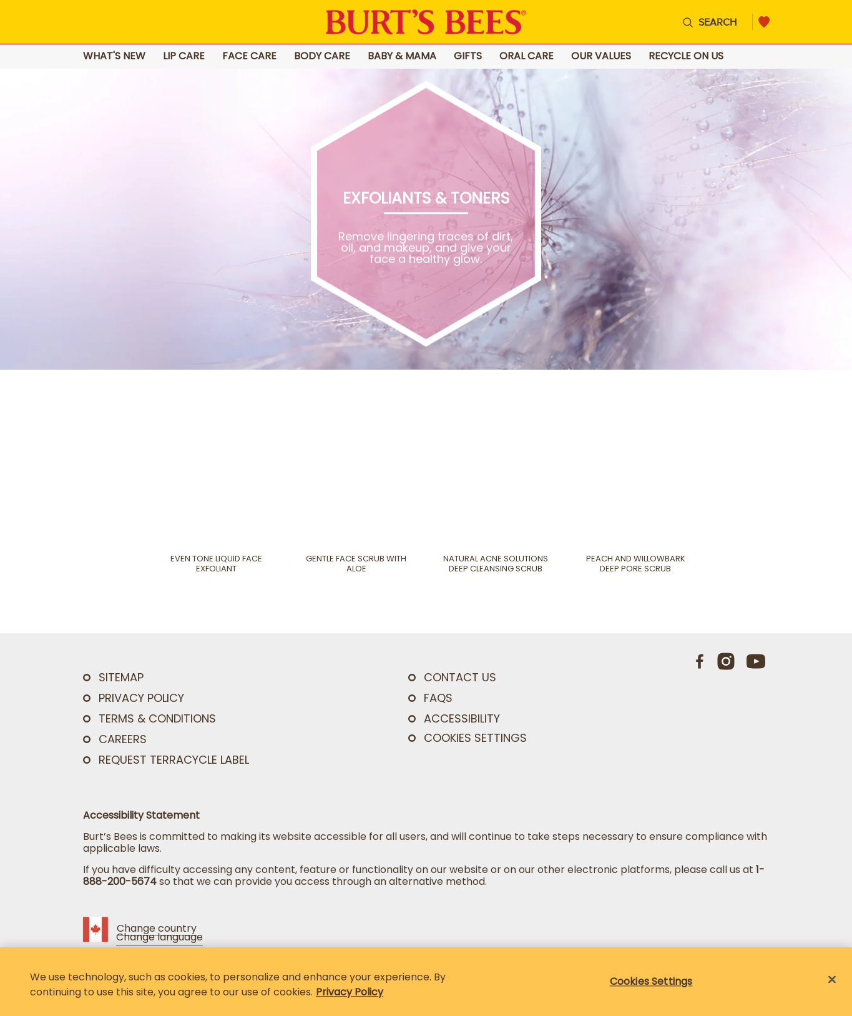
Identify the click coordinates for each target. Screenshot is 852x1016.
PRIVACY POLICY (141, 698)
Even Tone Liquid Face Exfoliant (216, 564)
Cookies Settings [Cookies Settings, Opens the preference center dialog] (651, 981)
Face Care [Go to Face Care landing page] (249, 56)
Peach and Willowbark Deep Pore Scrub (635, 564)
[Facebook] (700, 661)
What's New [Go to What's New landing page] (114, 56)
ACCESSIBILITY (462, 718)
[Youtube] (756, 661)
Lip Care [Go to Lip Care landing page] (184, 56)
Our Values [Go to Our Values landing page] (601, 56)
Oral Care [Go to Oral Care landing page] (526, 56)
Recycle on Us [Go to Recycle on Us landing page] (686, 56)
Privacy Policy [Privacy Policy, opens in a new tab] (349, 992)
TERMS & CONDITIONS (157, 718)
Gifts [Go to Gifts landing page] (468, 56)
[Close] (832, 980)
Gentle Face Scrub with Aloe (356, 564)
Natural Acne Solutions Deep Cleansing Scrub (495, 564)
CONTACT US (460, 677)
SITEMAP (121, 677)
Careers (123, 739)
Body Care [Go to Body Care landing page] (322, 56)
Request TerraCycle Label (174, 759)
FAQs (438, 698)
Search (717, 21)
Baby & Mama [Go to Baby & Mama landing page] (402, 56)
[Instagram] (726, 661)
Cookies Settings (475, 738)
